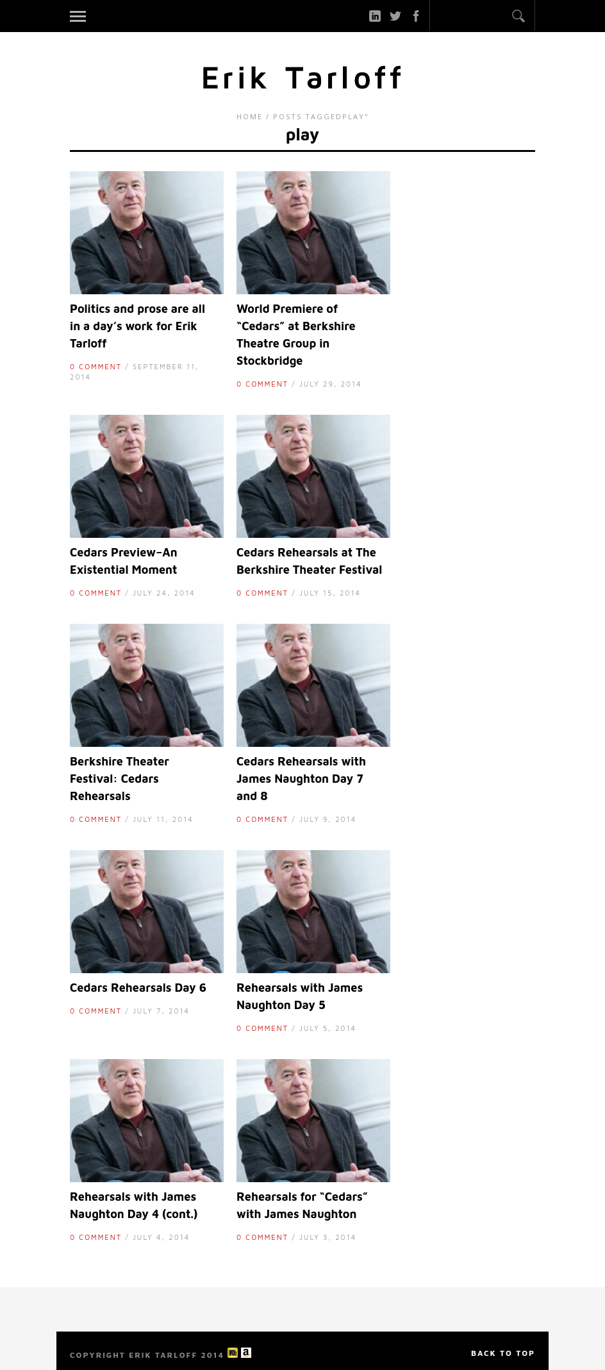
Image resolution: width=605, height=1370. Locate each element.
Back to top (503, 1353)
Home (249, 116)
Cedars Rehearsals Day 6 (138, 987)
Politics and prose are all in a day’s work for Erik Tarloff (137, 326)
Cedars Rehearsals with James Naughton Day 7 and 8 (301, 779)
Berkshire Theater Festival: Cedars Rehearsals (119, 779)
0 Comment (96, 366)
